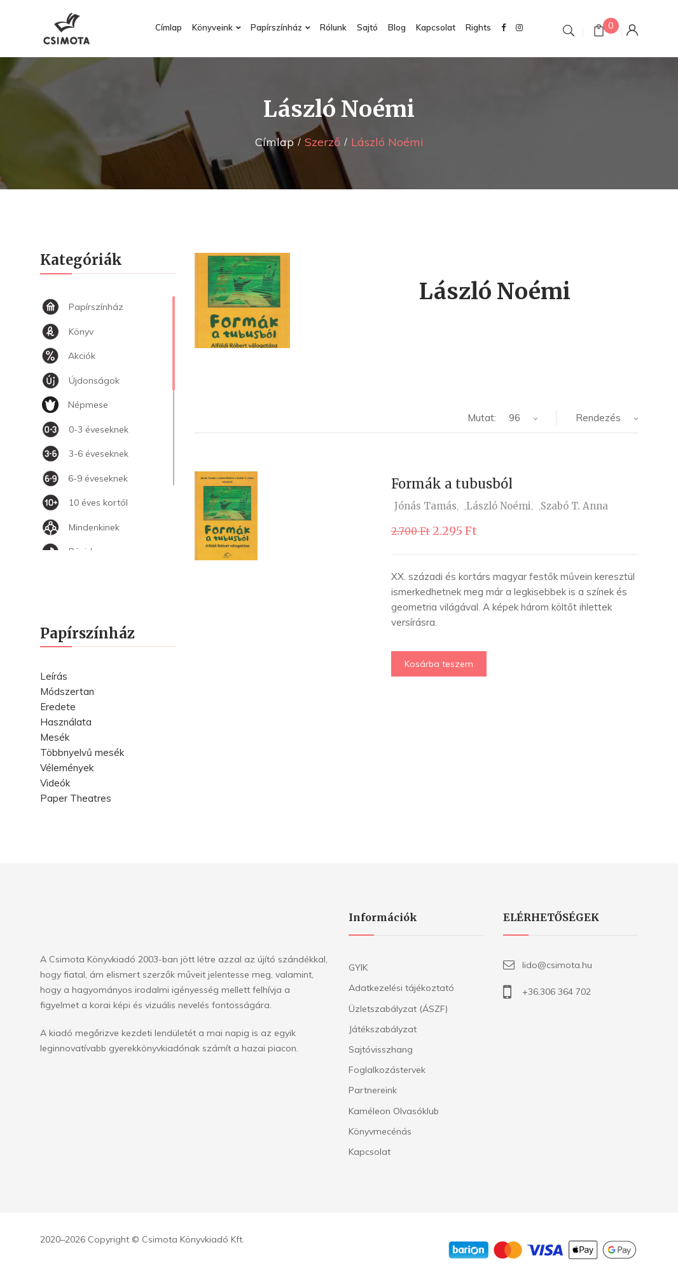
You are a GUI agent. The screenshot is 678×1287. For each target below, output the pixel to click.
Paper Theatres (75, 798)
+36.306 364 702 (556, 991)
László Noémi (498, 506)
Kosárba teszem (439, 664)
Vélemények (66, 768)
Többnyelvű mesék (82, 752)
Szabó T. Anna (574, 506)
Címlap (274, 142)
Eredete (58, 707)
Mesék (54, 737)
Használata (66, 722)
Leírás (53, 676)
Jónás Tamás (425, 506)
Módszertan (67, 691)
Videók (55, 783)
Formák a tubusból (452, 484)
